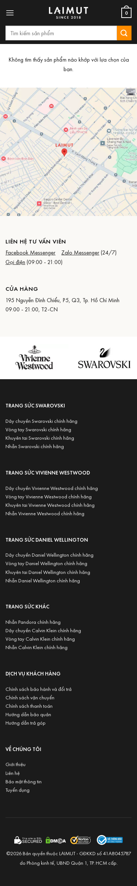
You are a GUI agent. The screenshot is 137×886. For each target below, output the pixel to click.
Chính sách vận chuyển (29, 697)
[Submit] (124, 33)
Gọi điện (15, 262)
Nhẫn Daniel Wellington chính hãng (42, 580)
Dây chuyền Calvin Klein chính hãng (43, 630)
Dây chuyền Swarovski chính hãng (41, 420)
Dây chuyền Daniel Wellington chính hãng (49, 554)
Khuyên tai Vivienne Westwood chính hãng (50, 504)
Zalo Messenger (80, 252)
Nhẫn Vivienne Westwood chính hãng (44, 513)
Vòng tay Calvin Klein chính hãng (40, 638)
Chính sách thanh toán (29, 705)
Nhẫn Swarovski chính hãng (34, 446)
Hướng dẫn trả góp (25, 722)
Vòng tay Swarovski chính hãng (38, 429)
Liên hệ (12, 772)
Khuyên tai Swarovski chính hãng (39, 437)
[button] (9, 13)
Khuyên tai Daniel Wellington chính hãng (47, 571)
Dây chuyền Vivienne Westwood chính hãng (51, 487)
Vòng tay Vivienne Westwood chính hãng (48, 496)
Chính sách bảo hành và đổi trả (38, 688)
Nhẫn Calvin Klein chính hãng (36, 647)
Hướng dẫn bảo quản (28, 714)
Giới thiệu (15, 764)
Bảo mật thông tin (23, 781)
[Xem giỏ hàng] (126, 13)
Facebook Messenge (29, 252)
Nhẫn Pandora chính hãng (33, 621)
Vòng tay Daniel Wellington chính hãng (46, 563)
